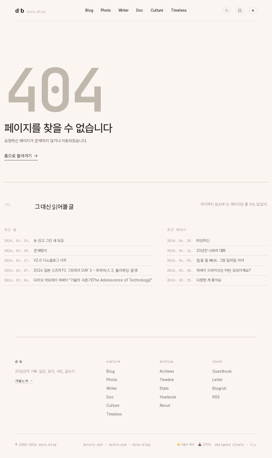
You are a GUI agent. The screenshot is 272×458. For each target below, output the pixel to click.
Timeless (178, 10)
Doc (139, 10)
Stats (164, 388)
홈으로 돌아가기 (21, 156)
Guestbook (221, 371)
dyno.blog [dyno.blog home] (36, 12)
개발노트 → (24, 381)
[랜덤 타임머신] (240, 11)
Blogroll (219, 388)
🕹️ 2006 (204, 444)
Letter (217, 380)
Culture (157, 10)
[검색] (227, 11)
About (165, 405)
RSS (216, 397)
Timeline (167, 380)
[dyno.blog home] (19, 10)
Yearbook (168, 397)
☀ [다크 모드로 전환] (252, 10)
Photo (106, 10)
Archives (167, 371)
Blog (89, 10)
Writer (123, 10)
